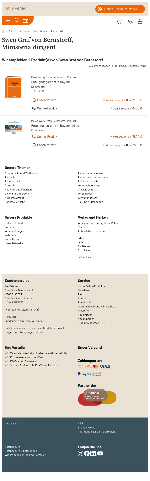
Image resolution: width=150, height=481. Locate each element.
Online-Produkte (14, 223)
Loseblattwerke (14, 243)
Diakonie (10, 185)
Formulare (11, 227)
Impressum (11, 423)
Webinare (10, 235)
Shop (12, 31)
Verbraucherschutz (89, 185)
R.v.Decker (84, 246)
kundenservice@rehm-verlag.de (24, 320)
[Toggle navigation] (7, 20)
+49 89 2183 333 (14, 302)
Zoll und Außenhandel (91, 201)
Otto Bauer (84, 250)
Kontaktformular (53, 328)
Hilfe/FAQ (83, 310)
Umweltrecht (85, 189)
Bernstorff (58, 77)
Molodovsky (38, 77)
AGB (80, 423)
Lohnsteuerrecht (15, 201)
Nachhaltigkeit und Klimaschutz (96, 306)
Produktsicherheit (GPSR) (93, 322)
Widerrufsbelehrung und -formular (25, 454)
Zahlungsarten (90, 360)
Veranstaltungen (14, 231)
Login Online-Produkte (91, 286)
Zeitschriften (12, 239)
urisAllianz (84, 257)
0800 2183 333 (13, 294)
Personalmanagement (91, 173)
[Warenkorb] (140, 20)
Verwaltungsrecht (88, 197)
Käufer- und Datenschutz (25, 361)
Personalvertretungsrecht (93, 177)
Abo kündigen (86, 318)
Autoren (24, 31)
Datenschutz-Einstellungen (21, 450)
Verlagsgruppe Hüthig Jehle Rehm (98, 223)
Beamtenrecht (13, 181)
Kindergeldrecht (14, 197)
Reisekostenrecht (88, 181)
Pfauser (71, 77)
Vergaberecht (86, 193)
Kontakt (82, 298)
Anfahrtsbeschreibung (91, 231)
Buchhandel (85, 302)
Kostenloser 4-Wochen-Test (26, 357)
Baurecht (10, 177)
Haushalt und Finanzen (18, 189)
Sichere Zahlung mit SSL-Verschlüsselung (35, 365)
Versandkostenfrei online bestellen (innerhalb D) (38, 353)
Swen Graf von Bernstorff (48, 31)
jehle (80, 242)
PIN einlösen (85, 314)
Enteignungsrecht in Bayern (50, 82)
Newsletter (84, 290)
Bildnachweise (86, 427)
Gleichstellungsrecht (17, 193)
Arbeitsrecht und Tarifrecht (21, 173)
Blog (80, 294)
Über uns (83, 227)
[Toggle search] (17, 20)
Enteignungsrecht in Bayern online (55, 125)
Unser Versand (90, 347)
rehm (81, 238)
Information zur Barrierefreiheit (96, 431)
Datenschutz (12, 446)
